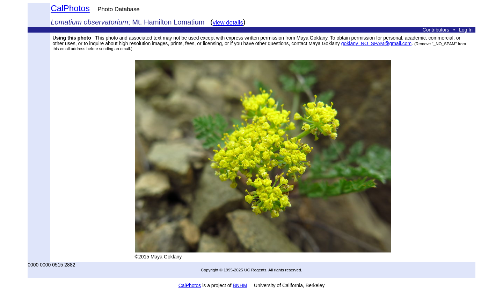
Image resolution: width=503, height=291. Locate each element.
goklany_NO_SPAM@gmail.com (376, 43)
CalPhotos (70, 8)
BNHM (240, 285)
